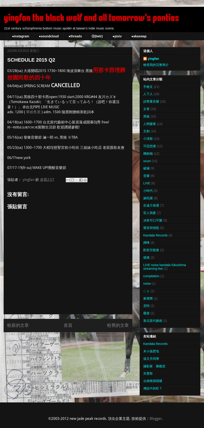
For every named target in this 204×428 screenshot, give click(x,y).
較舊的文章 (118, 325)
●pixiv (116, 36)
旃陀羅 (148, 198)
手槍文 (148, 87)
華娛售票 (33, 112)
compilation (151, 276)
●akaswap (139, 36)
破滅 (146, 168)
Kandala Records (155, 235)
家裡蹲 (148, 298)
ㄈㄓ (146, 291)
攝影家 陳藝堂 (154, 366)
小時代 (148, 190)
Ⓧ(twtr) (97, 36)
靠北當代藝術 (152, 320)
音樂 (146, 176)
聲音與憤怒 (151, 228)
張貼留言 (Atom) (74, 339)
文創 (146, 131)
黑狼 (146, 116)
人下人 (148, 94)
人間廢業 (149, 124)
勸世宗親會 (151, 250)
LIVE (146, 183)
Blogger (156, 418)
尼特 (146, 306)
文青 (146, 109)
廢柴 (146, 313)
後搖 (146, 257)
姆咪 (146, 242)
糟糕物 (148, 153)
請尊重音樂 (151, 101)
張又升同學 (151, 359)
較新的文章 (18, 325)
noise (147, 283)
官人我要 (149, 213)
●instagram (20, 36)
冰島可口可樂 (152, 220)
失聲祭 (148, 373)
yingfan (153, 58)
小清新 (148, 138)
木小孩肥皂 (151, 351)
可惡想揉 (149, 146)
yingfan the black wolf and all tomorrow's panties (91, 18)
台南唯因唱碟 (152, 381)
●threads (75, 36)
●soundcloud (49, 36)
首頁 (68, 325)
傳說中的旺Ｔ (152, 388)
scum (147, 161)
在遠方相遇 (151, 205)
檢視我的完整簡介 (156, 65)
